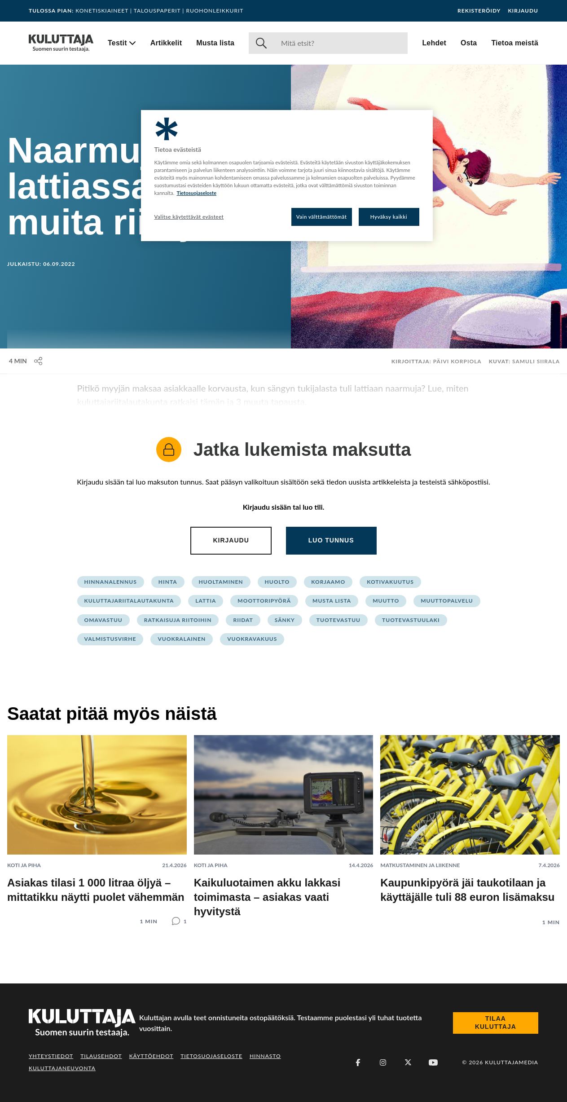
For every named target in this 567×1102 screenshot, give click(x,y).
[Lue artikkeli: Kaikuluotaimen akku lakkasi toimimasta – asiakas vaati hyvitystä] (284, 827)
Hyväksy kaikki (389, 217)
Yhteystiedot (51, 1056)
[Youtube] (433, 1062)
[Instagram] (383, 1062)
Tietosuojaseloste (211, 1056)
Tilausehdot (101, 1056)
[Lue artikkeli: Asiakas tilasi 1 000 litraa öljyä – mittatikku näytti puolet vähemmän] (97, 823)
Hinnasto (265, 1056)
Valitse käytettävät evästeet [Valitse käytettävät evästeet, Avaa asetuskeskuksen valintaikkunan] (189, 217)
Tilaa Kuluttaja (495, 1022)
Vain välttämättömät (321, 217)
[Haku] (340, 43)
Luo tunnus (331, 540)
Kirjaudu (523, 10)
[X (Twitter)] (408, 1062)
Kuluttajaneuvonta (62, 1068)
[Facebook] (358, 1062)
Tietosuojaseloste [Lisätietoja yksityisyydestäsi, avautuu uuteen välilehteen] (196, 193)
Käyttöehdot (151, 1056)
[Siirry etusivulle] (61, 43)
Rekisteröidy (479, 10)
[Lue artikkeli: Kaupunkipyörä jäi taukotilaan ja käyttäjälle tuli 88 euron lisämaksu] (470, 823)
